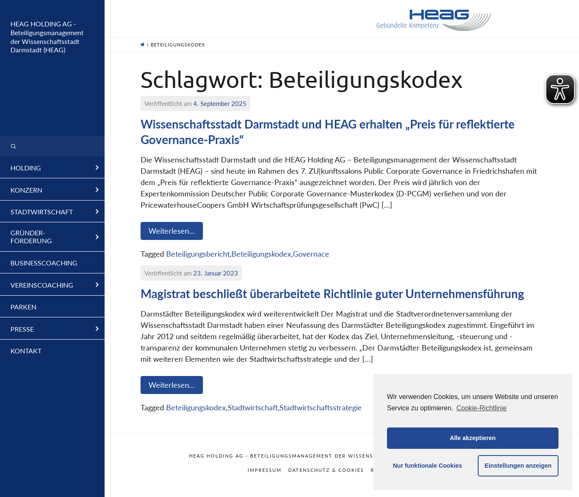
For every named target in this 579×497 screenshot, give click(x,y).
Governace (311, 253)
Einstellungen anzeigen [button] (517, 465)
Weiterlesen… (172, 230)
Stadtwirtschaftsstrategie (320, 407)
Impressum (265, 470)
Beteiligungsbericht (198, 253)
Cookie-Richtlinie (481, 408)
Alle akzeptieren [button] (473, 438)
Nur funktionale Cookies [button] (427, 465)
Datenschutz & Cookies (326, 470)
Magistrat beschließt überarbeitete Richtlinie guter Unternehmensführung (332, 293)
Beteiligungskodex (261, 253)
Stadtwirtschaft (253, 407)
